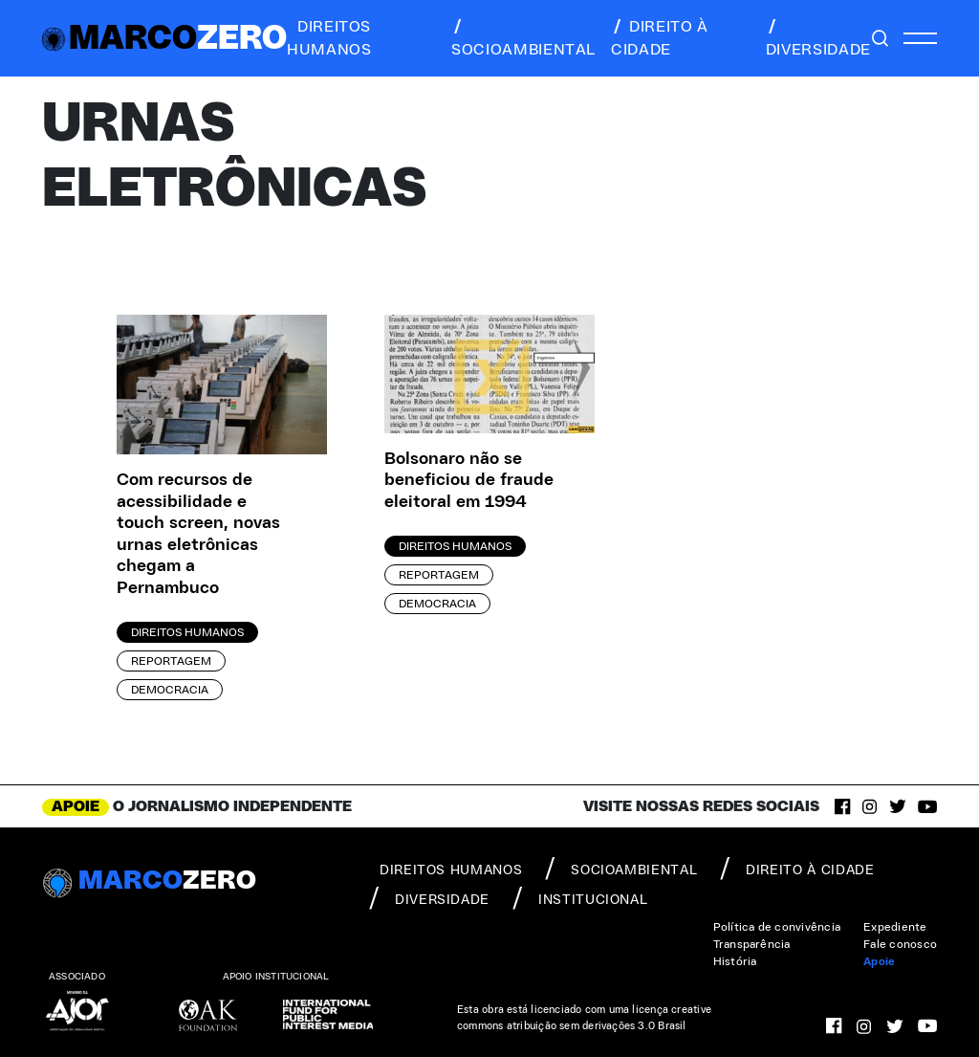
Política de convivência (777, 927)
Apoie (879, 961)
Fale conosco (900, 944)
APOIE (75, 806)
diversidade (818, 38)
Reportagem (171, 661)
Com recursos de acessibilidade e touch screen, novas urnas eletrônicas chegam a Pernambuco (198, 534)
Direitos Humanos (187, 632)
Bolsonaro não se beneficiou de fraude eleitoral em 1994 (469, 481)
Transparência (752, 944)
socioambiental (523, 38)
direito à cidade (659, 38)
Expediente (894, 927)
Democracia (169, 689)
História (735, 961)
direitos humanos (329, 38)
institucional (579, 898)
